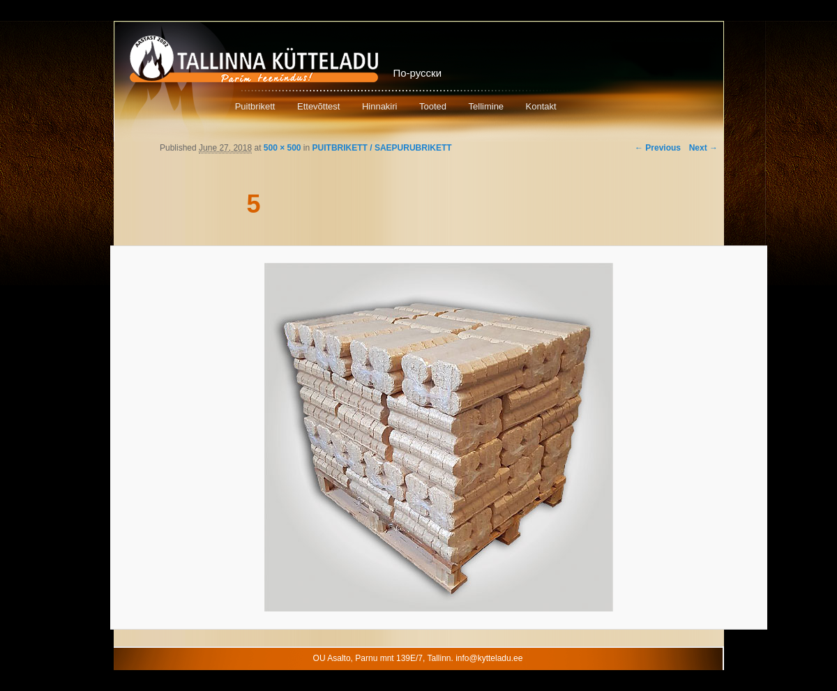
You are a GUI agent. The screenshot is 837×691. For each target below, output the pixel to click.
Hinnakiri (380, 106)
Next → (703, 148)
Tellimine (486, 106)
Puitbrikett (255, 106)
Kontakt (541, 106)
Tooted (432, 106)
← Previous (658, 148)
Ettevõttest (318, 106)
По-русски (417, 73)
